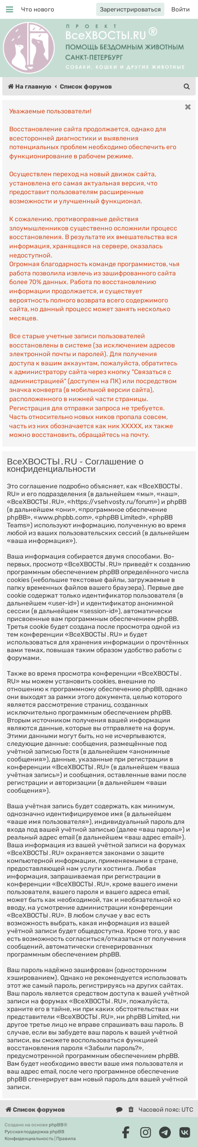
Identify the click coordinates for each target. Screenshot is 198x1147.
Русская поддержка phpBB (34, 1132)
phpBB (56, 1125)
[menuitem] (37, 9)
